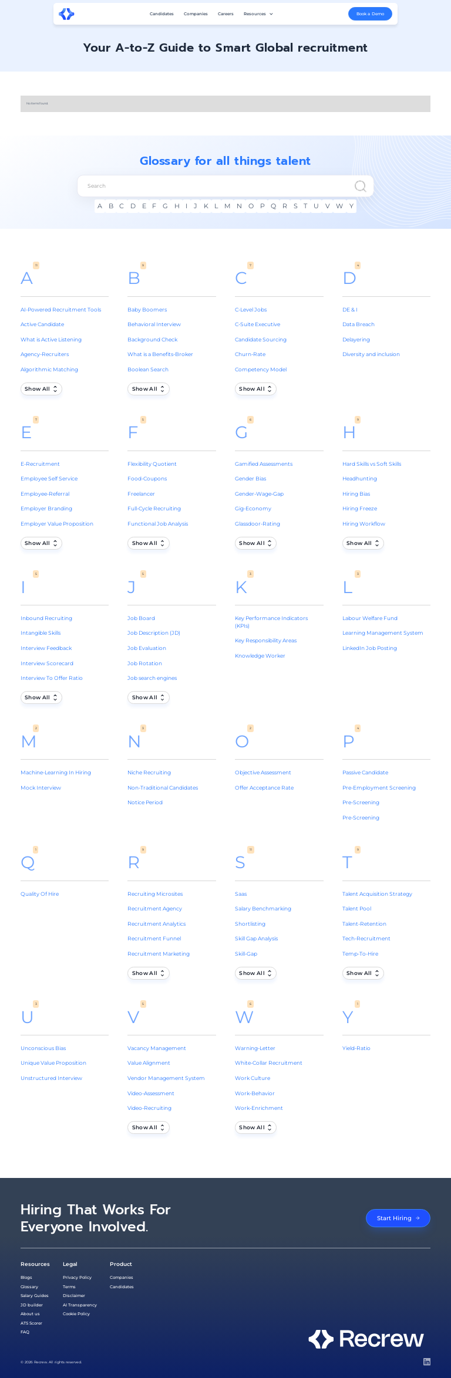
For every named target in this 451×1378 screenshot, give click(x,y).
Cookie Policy (76, 1313)
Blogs (26, 1277)
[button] (259, 14)
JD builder (32, 1305)
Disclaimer (74, 1295)
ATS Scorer (31, 1323)
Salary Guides (35, 1295)
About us (30, 1313)
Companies (196, 14)
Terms (69, 1286)
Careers (226, 14)
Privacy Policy (77, 1277)
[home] (67, 14)
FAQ (25, 1332)
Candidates (162, 14)
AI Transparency (80, 1305)
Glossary (29, 1286)
